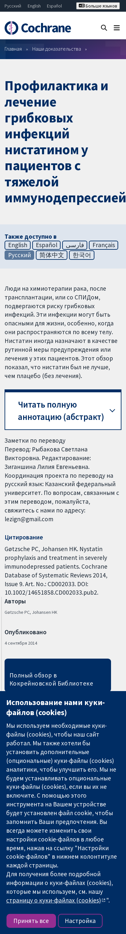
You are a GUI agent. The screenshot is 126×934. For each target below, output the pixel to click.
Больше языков (98, 6)
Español (54, 6)
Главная (13, 48)
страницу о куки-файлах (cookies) (53, 900)
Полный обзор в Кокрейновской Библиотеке (51, 679)
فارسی (75, 245)
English (34, 6)
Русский (13, 6)
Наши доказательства (56, 48)
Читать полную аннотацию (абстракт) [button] (61, 410)
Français (103, 245)
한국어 (82, 255)
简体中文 (51, 255)
